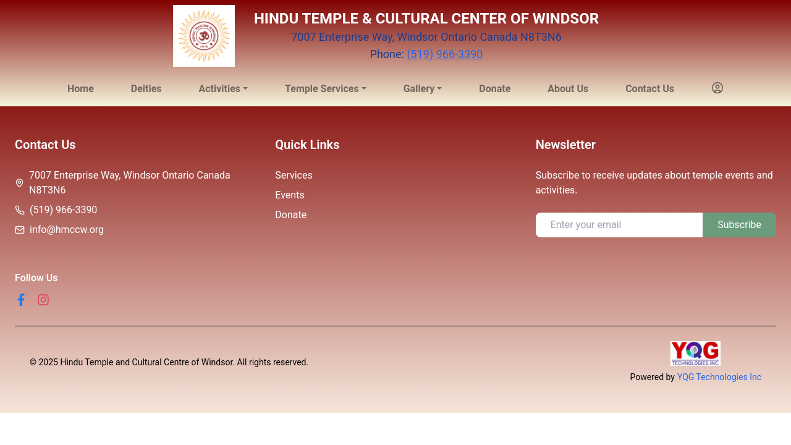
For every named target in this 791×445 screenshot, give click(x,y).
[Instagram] (43, 300)
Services (293, 175)
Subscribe (739, 225)
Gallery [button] (419, 89)
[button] (717, 89)
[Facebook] (21, 300)
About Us (568, 89)
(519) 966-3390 (445, 54)
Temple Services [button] (322, 89)
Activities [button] (219, 89)
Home (80, 89)
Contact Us (649, 89)
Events (289, 195)
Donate (494, 89)
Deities (146, 89)
